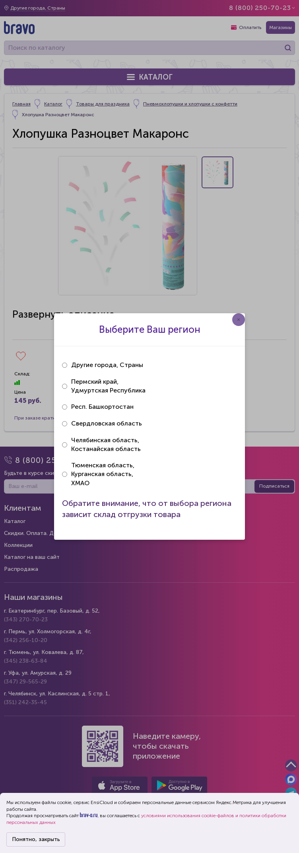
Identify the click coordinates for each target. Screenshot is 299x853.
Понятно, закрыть (36, 839)
